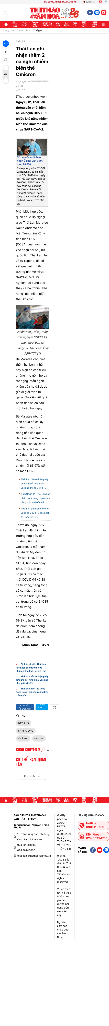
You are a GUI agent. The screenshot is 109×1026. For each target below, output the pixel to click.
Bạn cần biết (94, 24)
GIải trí (75, 24)
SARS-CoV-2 (25, 730)
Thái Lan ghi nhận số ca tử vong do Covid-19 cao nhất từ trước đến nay (35, 513)
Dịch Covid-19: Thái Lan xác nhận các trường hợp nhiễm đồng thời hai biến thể (35, 498)
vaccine (38, 738)
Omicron (23, 738)
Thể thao (25, 24)
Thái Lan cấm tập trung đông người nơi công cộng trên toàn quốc (32, 692)
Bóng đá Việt (35, 24)
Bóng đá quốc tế (47, 24)
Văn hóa (58, 24)
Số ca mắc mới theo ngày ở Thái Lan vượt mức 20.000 (29, 161)
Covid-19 (23, 722)
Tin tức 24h (14, 24)
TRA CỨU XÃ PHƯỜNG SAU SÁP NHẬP (60, 2)
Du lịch (66, 24)
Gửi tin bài (89, 2)
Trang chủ (8, 30)
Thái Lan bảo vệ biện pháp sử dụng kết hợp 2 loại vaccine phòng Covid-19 (34, 483)
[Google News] (39, 87)
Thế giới (37, 30)
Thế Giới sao (84, 24)
